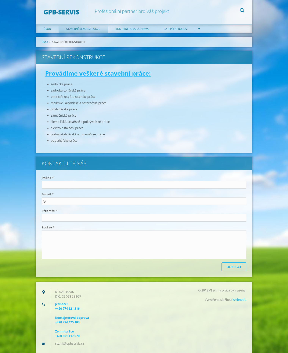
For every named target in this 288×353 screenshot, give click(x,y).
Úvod (47, 29)
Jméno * (48, 178)
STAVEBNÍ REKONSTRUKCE (83, 29)
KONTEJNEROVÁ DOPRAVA (132, 29)
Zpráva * (48, 227)
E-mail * (48, 194)
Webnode (239, 300)
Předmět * (49, 211)
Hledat (242, 11)
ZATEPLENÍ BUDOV (175, 29)
